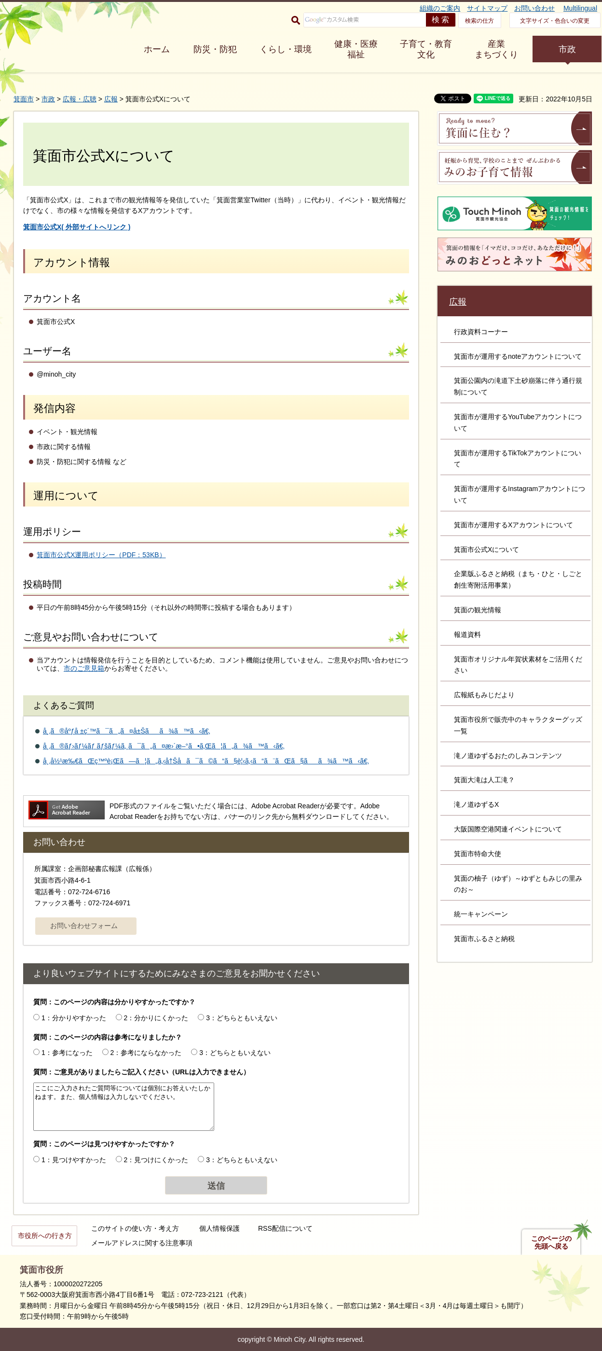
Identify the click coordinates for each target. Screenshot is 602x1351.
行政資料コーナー (481, 332)
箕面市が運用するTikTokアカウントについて (517, 458)
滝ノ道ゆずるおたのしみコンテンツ (508, 756)
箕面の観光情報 (477, 610)
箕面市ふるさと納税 (484, 939)
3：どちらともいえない (241, 1018)
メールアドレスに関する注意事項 (141, 1243)
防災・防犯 (215, 49)
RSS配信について (285, 1228)
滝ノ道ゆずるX (476, 804)
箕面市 (24, 99)
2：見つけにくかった (156, 1160)
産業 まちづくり (496, 49)
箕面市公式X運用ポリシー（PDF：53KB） (101, 555)
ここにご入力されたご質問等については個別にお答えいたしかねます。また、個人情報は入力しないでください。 (123, 1107)
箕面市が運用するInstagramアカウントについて (519, 494)
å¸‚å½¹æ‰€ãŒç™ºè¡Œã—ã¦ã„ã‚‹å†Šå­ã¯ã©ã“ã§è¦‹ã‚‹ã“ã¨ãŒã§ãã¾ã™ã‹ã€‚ (206, 761)
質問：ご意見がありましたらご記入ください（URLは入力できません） (141, 1072)
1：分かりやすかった (73, 1018)
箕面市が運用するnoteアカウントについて (518, 356)
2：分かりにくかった (156, 1018)
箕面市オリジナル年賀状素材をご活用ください (518, 665)
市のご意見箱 (84, 668)
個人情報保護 (219, 1228)
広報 (111, 99)
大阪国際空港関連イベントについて (508, 829)
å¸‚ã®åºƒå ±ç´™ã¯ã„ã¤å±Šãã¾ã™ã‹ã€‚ (126, 731)
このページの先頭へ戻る (551, 1242)
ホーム (157, 49)
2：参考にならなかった (146, 1052)
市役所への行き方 (45, 1235)
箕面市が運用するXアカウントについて (513, 525)
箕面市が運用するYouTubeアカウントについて (518, 422)
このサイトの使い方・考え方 (135, 1228)
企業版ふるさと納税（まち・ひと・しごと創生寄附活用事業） (518, 579)
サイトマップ (487, 8)
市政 (567, 49)
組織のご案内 (440, 8)
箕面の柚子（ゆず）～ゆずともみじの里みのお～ (518, 884)
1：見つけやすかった (73, 1160)
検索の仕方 (479, 20)
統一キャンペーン (481, 914)
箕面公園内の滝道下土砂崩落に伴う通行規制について (518, 386)
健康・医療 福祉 (356, 49)
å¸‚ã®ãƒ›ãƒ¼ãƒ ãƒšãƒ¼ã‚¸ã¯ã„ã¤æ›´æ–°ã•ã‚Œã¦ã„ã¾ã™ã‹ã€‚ (164, 746)
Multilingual (580, 8)
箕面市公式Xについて (486, 549)
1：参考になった (67, 1052)
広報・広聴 (79, 99)
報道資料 (467, 634)
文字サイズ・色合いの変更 (554, 20)
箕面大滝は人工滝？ (484, 780)
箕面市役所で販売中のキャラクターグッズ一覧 (518, 725)
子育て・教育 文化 (426, 49)
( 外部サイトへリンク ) (76, 227)
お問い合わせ (534, 8)
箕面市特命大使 (477, 854)
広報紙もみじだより (484, 695)
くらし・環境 (286, 49)
